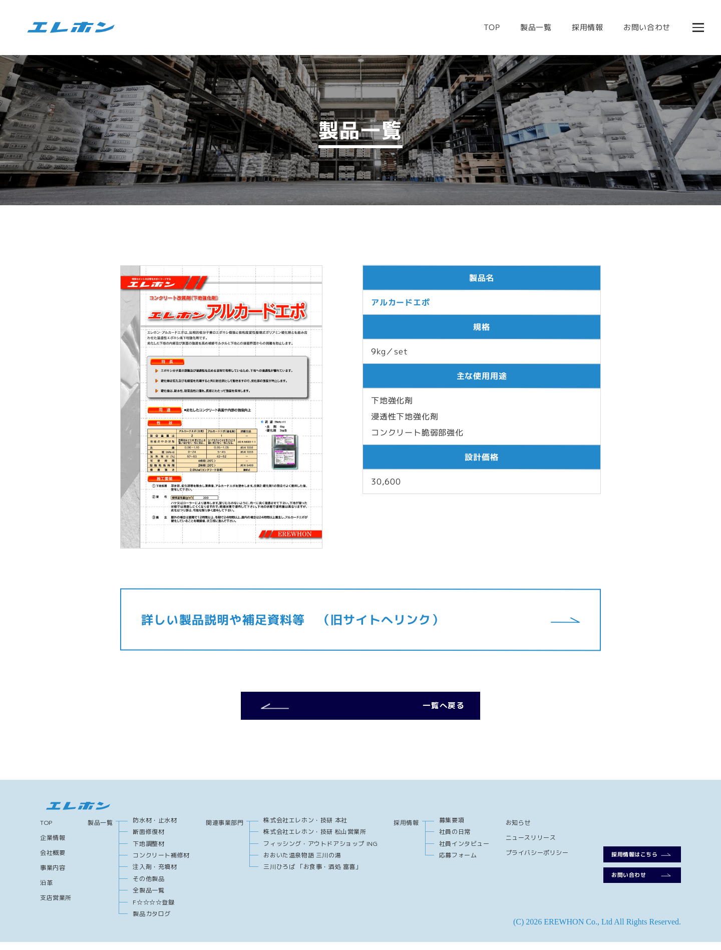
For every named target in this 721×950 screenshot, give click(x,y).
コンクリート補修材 (161, 863)
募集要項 (451, 828)
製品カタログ (152, 921)
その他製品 (148, 886)
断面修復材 (148, 839)
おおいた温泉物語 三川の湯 (302, 863)
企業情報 (52, 845)
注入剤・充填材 (155, 874)
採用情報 (586, 27)
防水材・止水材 (155, 828)
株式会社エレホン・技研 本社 (305, 828)
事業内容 (52, 875)
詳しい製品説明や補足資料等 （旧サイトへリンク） (360, 619)
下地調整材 (148, 851)
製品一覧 (534, 27)
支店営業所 (56, 905)
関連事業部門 (225, 830)
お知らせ (518, 830)
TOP (490, 27)
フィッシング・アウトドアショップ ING (320, 851)
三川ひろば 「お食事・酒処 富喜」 (312, 874)
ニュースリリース (531, 845)
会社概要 (52, 860)
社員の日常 (455, 839)
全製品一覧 (148, 898)
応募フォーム (458, 863)
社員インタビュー (464, 851)
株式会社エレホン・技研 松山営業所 (314, 839)
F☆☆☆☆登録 (153, 909)
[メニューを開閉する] (697, 28)
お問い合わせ (645, 27)
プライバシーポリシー (537, 860)
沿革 (46, 890)
